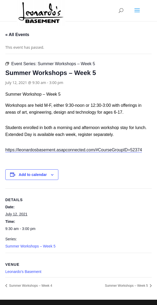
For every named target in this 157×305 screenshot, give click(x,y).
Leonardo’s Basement (23, 271)
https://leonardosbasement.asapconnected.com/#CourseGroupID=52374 (73, 150)
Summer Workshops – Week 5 (30, 246)
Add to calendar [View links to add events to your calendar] (33, 175)
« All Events (17, 34)
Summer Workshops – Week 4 (30, 286)
